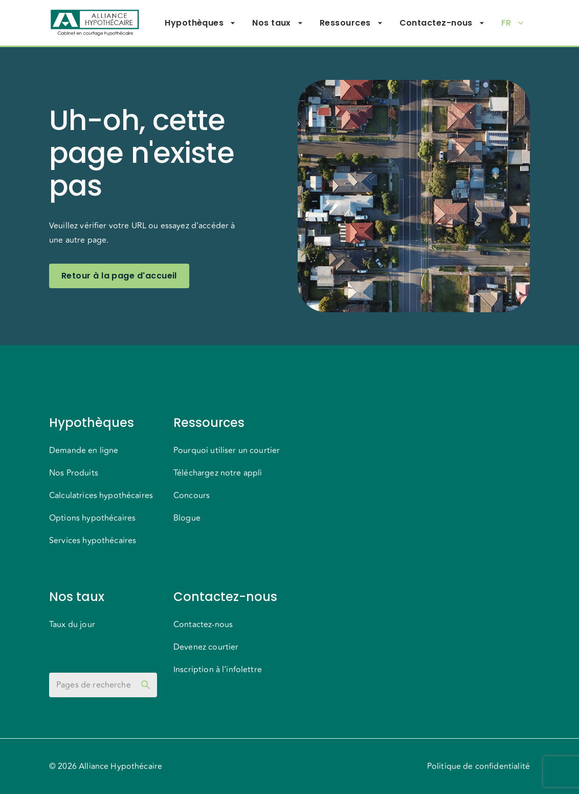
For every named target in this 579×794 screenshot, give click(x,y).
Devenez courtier (205, 647)
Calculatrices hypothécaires (101, 495)
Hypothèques (200, 23)
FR (512, 23)
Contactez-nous (442, 23)
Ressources (351, 23)
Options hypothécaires (92, 518)
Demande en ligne (83, 450)
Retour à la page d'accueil (119, 276)
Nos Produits (73, 473)
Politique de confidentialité (478, 766)
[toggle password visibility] (146, 685)
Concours (191, 495)
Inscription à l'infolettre (217, 669)
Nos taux (277, 23)
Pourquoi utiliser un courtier (226, 450)
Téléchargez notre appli (217, 473)
